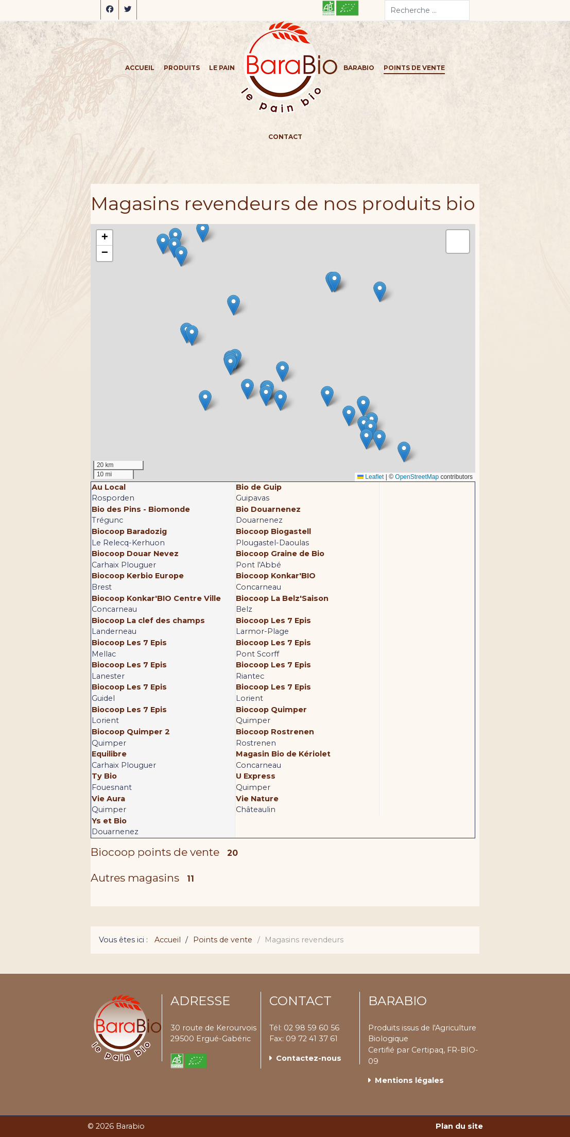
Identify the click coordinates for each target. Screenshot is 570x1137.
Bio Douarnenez (268, 509)
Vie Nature (257, 798)
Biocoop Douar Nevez (135, 553)
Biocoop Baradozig (129, 531)
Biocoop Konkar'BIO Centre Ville (156, 598)
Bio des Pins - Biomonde (141, 509)
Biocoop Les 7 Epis (273, 620)
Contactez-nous (308, 1058)
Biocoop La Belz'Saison (282, 598)
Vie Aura (108, 798)
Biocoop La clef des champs (148, 620)
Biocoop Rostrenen (275, 731)
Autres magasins (135, 877)
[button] (366, 439)
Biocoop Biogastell (273, 531)
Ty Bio (104, 776)
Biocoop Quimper (271, 709)
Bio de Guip (259, 487)
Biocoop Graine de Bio (280, 553)
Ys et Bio (109, 820)
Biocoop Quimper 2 (131, 731)
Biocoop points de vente (155, 852)
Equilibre (109, 754)
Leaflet (370, 476)
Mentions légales (409, 1080)
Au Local (109, 487)
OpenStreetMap (417, 476)
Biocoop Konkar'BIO (276, 575)
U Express (255, 776)
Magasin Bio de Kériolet (283, 754)
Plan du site (459, 1126)
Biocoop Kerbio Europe (138, 575)
